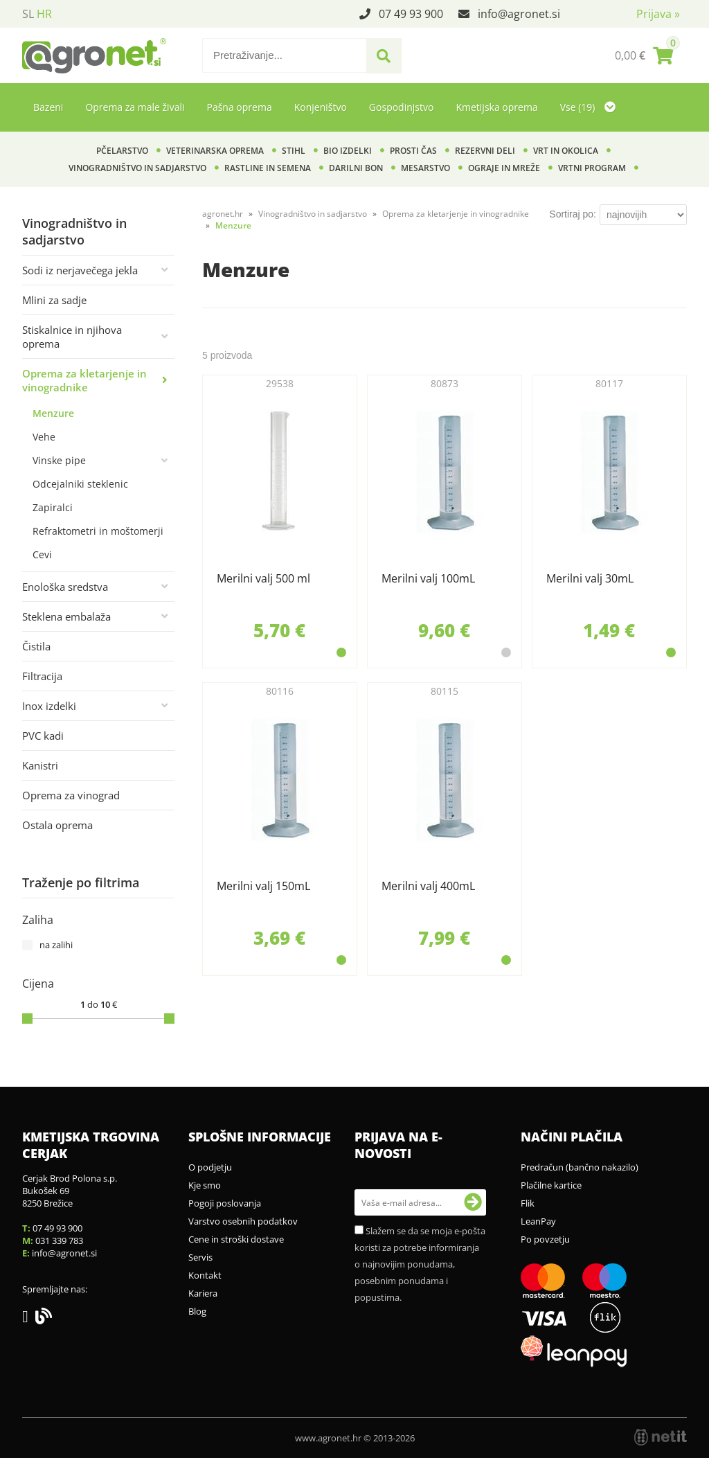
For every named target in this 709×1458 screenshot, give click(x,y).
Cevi (42, 554)
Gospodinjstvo (401, 107)
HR (44, 13)
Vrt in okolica (565, 151)
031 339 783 (59, 1240)
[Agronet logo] (94, 55)
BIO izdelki (347, 151)
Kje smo (204, 1185)
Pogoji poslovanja (224, 1203)
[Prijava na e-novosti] (473, 1202)
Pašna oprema (238, 107)
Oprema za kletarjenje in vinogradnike (84, 380)
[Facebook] (28, 1319)
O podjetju (210, 1167)
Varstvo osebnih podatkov (243, 1221)
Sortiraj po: (572, 214)
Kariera (202, 1293)
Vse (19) (588, 107)
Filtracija (42, 676)
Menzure (53, 413)
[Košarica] (644, 55)
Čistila (36, 646)
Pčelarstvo (122, 151)
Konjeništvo (320, 107)
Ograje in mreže (504, 168)
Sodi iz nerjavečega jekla (80, 270)
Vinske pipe (59, 460)
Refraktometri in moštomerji (98, 530)
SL (28, 13)
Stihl (293, 151)
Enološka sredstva (65, 587)
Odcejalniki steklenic (80, 483)
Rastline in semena (267, 168)
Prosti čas (413, 151)
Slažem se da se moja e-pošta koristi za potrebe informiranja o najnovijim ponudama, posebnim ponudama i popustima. (419, 1264)
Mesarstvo (425, 168)
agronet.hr (222, 214)
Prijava (658, 13)
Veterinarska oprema (215, 151)
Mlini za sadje (54, 300)
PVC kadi (43, 736)
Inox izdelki (49, 706)
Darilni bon (356, 168)
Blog (197, 1311)
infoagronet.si (519, 13)
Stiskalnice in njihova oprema (72, 336)
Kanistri (40, 765)
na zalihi (56, 945)
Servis (200, 1257)
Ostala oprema (57, 825)
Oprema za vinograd (71, 795)
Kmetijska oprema (496, 107)
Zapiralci (53, 507)
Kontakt (205, 1275)
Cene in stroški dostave (236, 1239)
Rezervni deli (485, 151)
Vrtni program (592, 168)
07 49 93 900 (411, 13)
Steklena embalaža (66, 616)
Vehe (44, 436)
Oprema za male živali (134, 107)
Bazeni (48, 107)
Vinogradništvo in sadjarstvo (137, 168)
